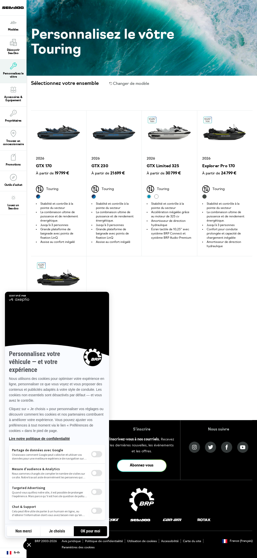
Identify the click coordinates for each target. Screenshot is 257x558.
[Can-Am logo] (172, 520)
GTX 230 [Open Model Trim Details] (99, 166)
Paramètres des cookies (78, 547)
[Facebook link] (226, 447)
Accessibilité (170, 541)
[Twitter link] (210, 447)
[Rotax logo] (204, 520)
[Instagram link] (194, 447)
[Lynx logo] (113, 520)
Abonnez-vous (141, 465)
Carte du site (192, 541)
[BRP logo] (141, 500)
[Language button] (13, 553)
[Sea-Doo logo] (13, 7)
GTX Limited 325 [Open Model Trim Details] (163, 166)
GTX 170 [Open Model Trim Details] (44, 166)
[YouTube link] (242, 447)
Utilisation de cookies (142, 541)
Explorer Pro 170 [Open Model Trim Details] (218, 166)
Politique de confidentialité (104, 541)
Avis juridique (71, 541)
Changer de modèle (129, 84)
